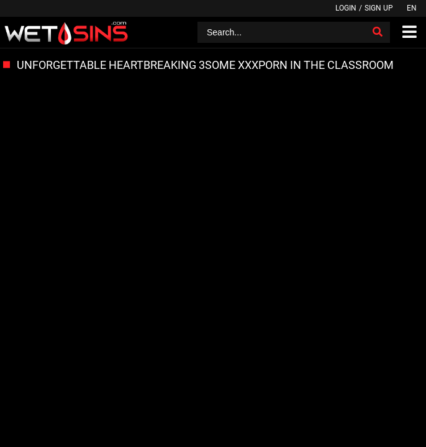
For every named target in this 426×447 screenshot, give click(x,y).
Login (345, 8)
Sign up (379, 8)
